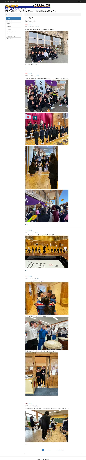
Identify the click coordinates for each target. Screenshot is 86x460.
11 (26, 224)
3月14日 (30, 230)
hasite (37, 26)
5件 (35, 21)
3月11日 (30, 404)
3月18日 (30, 73)
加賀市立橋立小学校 (12, 1)
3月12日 (30, 276)
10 (26, 398)
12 (26, 67)
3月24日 (30, 24)
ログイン (79, 1)
